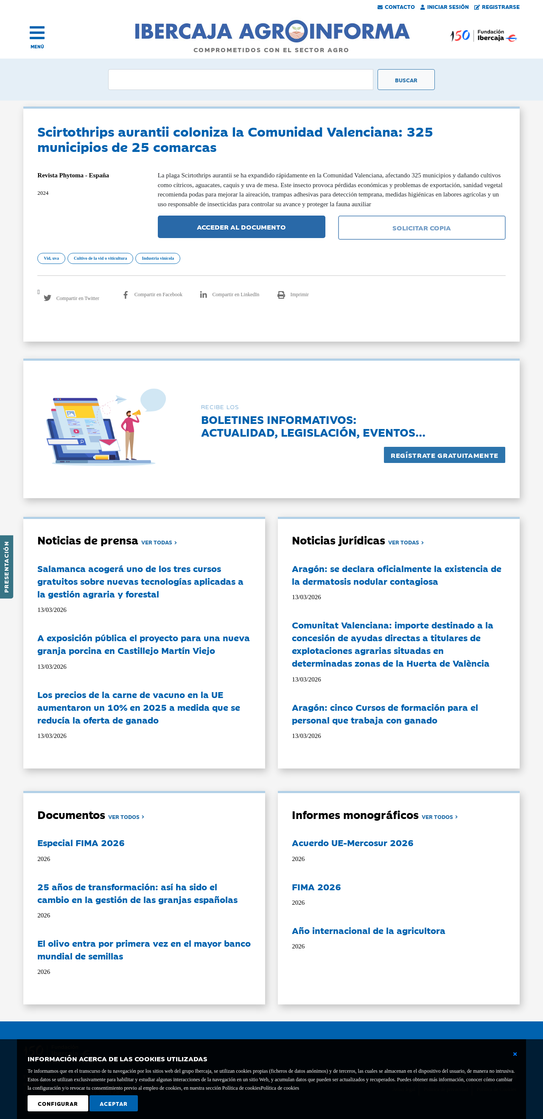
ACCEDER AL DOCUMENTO (241, 226)
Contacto (396, 6)
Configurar (58, 1103)
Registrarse (497, 6)
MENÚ (37, 46)
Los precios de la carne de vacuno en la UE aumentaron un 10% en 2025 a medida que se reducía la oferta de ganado (138, 707)
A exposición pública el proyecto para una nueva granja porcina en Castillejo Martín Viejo (143, 643)
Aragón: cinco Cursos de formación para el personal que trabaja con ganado (385, 713)
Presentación (6, 567)
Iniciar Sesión (444, 6)
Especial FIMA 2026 (81, 842)
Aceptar (114, 1103)
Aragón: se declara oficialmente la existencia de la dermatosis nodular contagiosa (396, 574)
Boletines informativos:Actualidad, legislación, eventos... (313, 425)
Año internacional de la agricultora (368, 930)
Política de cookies (279, 1088)
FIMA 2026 (316, 886)
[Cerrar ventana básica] (515, 1054)
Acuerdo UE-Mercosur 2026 (353, 842)
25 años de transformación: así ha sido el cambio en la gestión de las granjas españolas (137, 893)
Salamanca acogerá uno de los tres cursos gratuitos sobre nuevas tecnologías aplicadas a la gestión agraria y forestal (140, 581)
